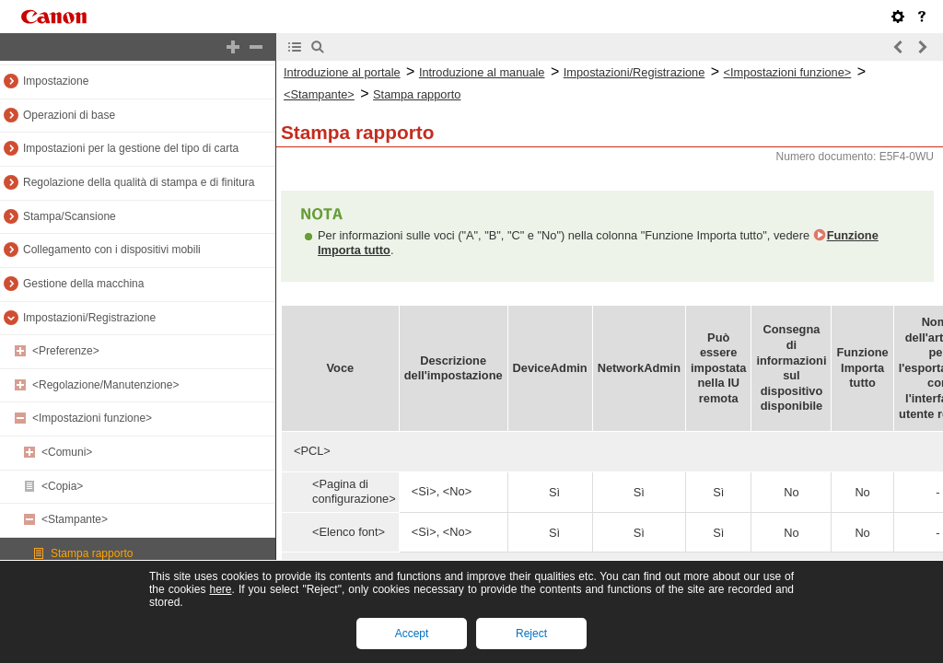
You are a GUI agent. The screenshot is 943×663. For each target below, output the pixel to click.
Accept (412, 633)
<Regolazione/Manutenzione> (105, 384)
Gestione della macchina (83, 283)
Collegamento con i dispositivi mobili (112, 249)
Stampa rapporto (92, 553)
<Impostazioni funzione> (92, 418)
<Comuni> (66, 452)
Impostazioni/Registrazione (89, 317)
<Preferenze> (65, 350)
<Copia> (62, 486)
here (220, 589)
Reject (531, 633)
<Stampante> (74, 519)
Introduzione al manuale (482, 72)
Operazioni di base (69, 115)
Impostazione (55, 81)
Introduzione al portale (342, 72)
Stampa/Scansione (69, 216)
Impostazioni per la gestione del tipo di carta (131, 148)
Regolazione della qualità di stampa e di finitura (139, 182)
